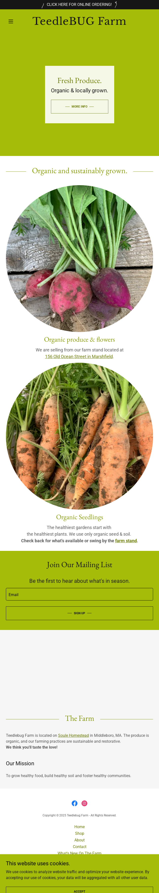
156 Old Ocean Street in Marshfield (79, 356)
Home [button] (79, 826)
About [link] (79, 840)
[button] (17, 21)
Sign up (79, 613)
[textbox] (79, 594)
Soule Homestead (73, 735)
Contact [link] (79, 846)
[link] (79, 21)
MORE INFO (79, 106)
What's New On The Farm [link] (79, 853)
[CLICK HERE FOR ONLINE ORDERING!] (79, 4)
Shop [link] (79, 833)
